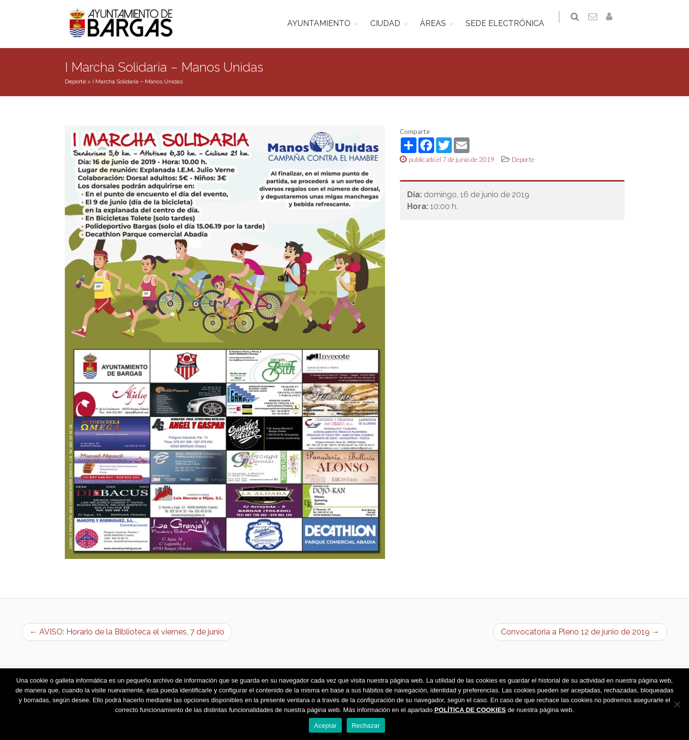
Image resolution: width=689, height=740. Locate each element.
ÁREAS (438, 23)
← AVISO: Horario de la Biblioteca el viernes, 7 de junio (126, 631)
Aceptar (325, 725)
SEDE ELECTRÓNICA (509, 23)
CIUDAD (390, 23)
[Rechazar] (677, 704)
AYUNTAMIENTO (324, 23)
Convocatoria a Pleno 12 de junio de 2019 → (580, 631)
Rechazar (366, 725)
